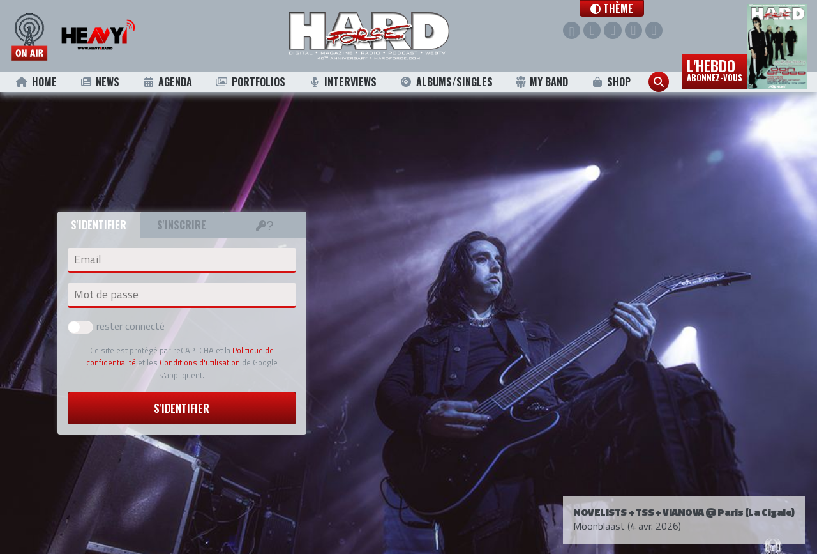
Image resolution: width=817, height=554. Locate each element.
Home (36, 81)
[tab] (264, 225)
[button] (624, 8)
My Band (541, 81)
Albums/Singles (446, 81)
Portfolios (250, 81)
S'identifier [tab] (98, 225)
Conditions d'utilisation (200, 362)
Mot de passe (106, 294)
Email (87, 259)
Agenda (167, 81)
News (99, 81)
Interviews (342, 81)
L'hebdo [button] (714, 69)
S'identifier (181, 408)
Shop (611, 81)
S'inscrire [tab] (181, 225)
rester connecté (116, 326)
